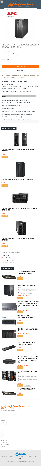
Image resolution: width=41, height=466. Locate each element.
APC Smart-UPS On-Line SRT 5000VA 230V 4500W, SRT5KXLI (18, 150)
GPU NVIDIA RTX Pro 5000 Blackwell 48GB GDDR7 (26, 272)
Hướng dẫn (4, 422)
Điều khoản (4, 427)
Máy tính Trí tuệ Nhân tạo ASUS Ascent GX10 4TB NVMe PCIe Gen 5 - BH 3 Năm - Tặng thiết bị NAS (28, 304)
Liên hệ (3, 420)
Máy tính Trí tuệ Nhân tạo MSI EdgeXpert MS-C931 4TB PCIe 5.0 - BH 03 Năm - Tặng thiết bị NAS (28, 359)
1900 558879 (6, 255)
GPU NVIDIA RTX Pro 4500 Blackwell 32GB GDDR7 (26, 389)
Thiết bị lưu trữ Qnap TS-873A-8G (28, 330)
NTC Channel (5, 444)
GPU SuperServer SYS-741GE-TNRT (27, 372)
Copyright (9, 461)
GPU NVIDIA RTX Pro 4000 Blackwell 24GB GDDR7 (26, 344)
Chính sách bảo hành (8, 262)
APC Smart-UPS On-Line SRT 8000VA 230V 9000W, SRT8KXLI (18, 239)
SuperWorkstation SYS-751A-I (28, 285)
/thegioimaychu (17, 415)
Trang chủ (4, 440)
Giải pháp (3, 437)
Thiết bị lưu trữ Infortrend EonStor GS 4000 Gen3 (26, 317)
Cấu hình (27, 298)
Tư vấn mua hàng (20, 66)
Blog (2, 432)
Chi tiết (5, 156)
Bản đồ (3, 446)
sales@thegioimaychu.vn (10, 257)
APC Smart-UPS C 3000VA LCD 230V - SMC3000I (17, 179)
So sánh (21, 70)
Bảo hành (3, 424)
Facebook (4, 442)
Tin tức (3, 434)
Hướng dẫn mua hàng (8, 260)
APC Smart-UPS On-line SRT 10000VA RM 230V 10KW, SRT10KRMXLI (19, 209)
